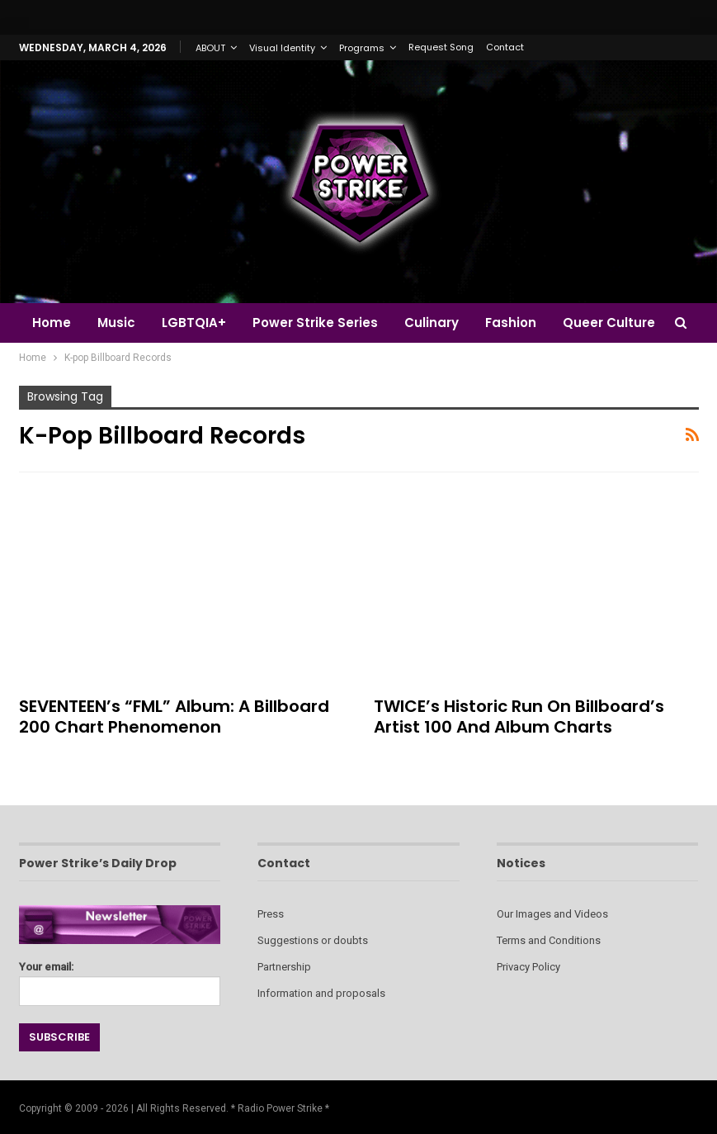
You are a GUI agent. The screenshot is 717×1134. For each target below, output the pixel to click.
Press (270, 914)
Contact (505, 47)
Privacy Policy (528, 967)
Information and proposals (321, 993)
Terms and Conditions (549, 940)
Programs (361, 48)
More (594, 322)
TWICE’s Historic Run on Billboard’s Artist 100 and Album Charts (519, 716)
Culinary (441, 322)
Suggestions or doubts (312, 940)
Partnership (284, 967)
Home (51, 322)
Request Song (441, 47)
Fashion (523, 322)
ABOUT (210, 48)
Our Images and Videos (552, 914)
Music (119, 322)
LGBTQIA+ (199, 322)
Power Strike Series (322, 322)
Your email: (120, 979)
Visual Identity (282, 48)
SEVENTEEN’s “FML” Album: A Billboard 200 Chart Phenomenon (174, 716)
